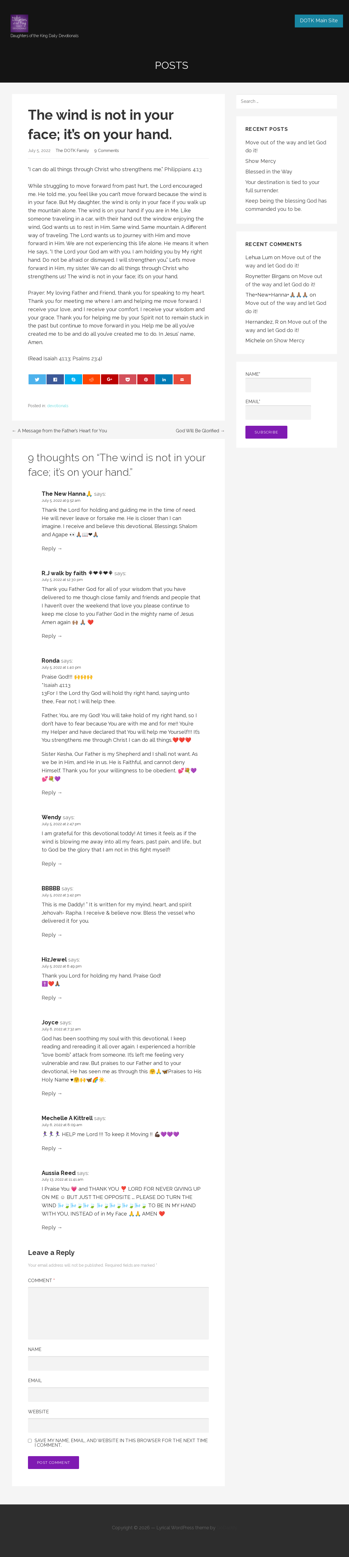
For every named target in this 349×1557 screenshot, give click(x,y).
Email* (278, 409)
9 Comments (106, 150)
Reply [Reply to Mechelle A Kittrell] (49, 1148)
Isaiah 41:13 (56, 358)
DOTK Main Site (319, 20)
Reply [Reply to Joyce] (49, 1093)
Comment (41, 1280)
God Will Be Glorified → (200, 430)
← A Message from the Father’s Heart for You (59, 430)
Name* (278, 381)
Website (38, 1411)
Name (34, 1349)
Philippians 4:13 (183, 169)
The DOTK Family (72, 150)
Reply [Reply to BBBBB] (49, 935)
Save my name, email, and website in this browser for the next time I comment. (121, 1443)
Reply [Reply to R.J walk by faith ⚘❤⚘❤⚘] (49, 636)
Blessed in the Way (268, 172)
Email (35, 1380)
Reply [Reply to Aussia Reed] (49, 1227)
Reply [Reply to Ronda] (49, 793)
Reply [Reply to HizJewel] (49, 998)
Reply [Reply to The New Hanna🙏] (49, 548)
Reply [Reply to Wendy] (49, 864)
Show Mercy (260, 161)
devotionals (57, 405)
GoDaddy (227, 1527)
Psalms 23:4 (86, 358)
